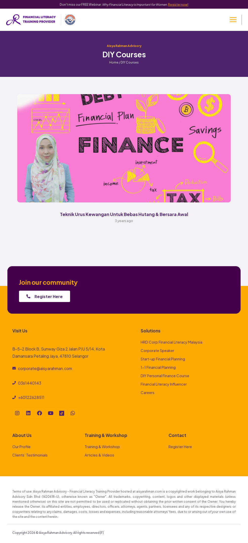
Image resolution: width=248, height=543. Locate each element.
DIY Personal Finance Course (165, 375)
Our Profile (21, 446)
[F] (102, 532)
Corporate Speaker (157, 350)
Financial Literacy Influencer (164, 384)
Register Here (180, 446)
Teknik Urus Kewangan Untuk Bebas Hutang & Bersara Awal (124, 213)
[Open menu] (233, 19)
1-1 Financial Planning (158, 367)
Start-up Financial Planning (163, 358)
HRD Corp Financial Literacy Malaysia (171, 342)
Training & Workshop (102, 446)
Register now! (178, 4)
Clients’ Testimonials (30, 455)
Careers (147, 392)
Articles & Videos (99, 455)
